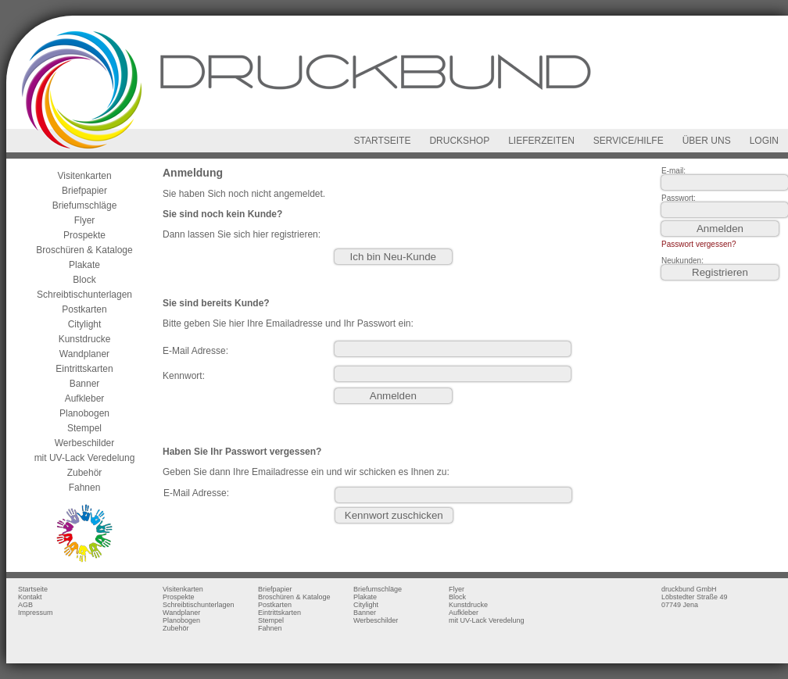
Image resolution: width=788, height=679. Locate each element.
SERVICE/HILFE (628, 140)
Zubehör (84, 472)
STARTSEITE (382, 140)
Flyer (84, 220)
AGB (25, 605)
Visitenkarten (84, 175)
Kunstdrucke (85, 339)
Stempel (84, 428)
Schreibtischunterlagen (84, 294)
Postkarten (84, 309)
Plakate (84, 264)
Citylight (85, 324)
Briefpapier (84, 190)
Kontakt (30, 597)
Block (84, 279)
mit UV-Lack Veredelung (84, 457)
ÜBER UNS (706, 140)
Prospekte (84, 235)
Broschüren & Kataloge (84, 250)
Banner (85, 383)
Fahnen (85, 487)
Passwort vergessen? (698, 244)
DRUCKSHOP (459, 140)
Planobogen (84, 413)
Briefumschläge (84, 205)
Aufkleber (85, 398)
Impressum (35, 612)
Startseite (33, 589)
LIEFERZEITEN (541, 140)
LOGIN (764, 140)
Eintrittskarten (84, 368)
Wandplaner (84, 353)
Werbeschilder (84, 443)
